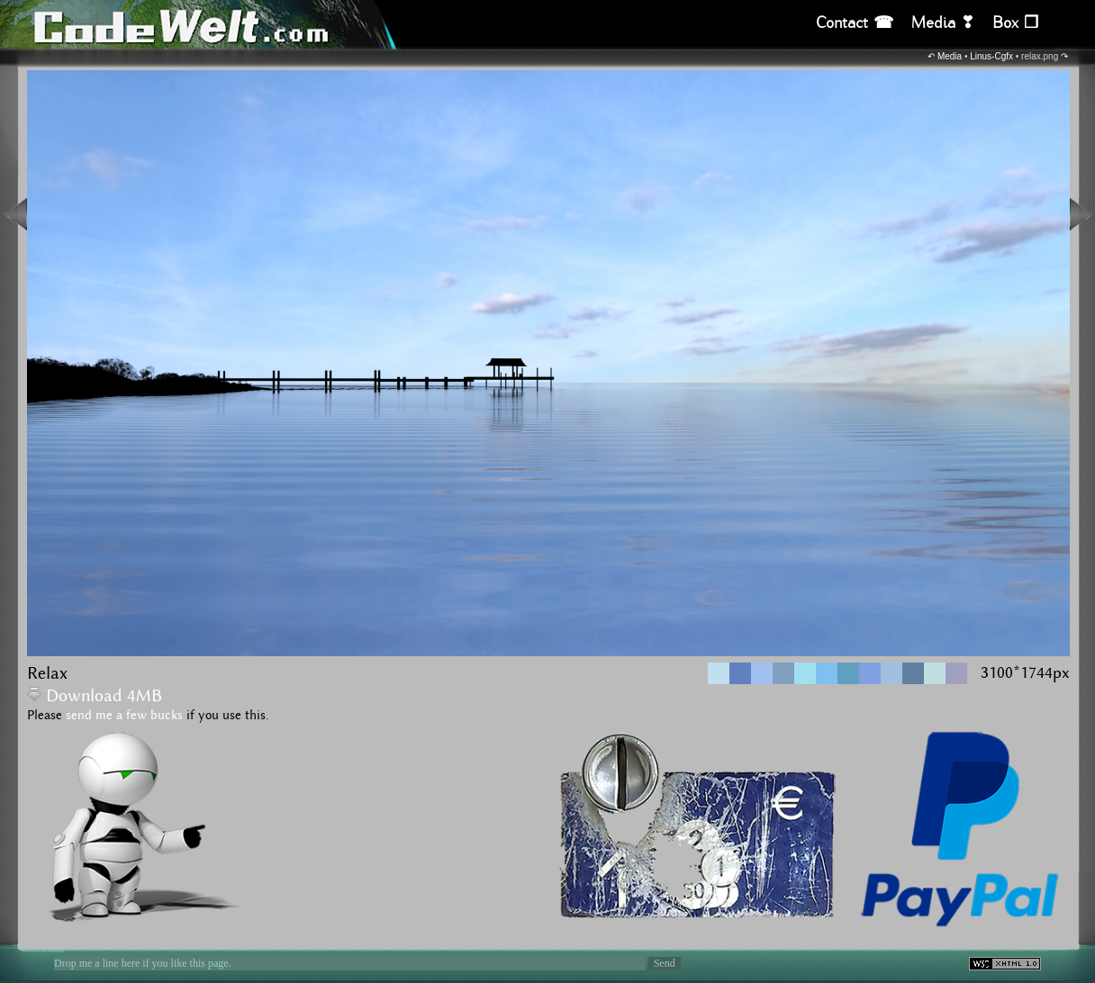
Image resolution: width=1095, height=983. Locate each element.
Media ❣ (942, 23)
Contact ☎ (854, 23)
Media (949, 56)
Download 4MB (94, 696)
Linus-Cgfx (991, 56)
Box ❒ (1015, 23)
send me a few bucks (124, 715)
